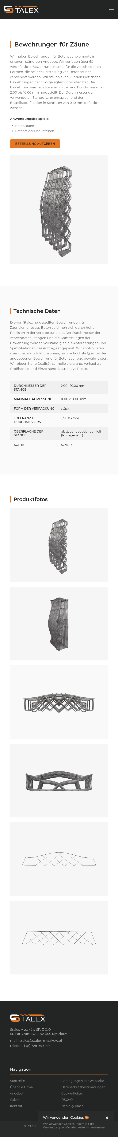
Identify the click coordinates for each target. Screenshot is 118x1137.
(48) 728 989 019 (37, 1046)
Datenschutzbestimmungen (83, 1087)
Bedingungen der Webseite (82, 1081)
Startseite (17, 1081)
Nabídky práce (72, 1106)
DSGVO (67, 1100)
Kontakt (16, 1106)
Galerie (15, 1100)
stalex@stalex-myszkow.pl (41, 1040)
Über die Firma (21, 1087)
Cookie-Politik (72, 1093)
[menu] (111, 9)
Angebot (17, 1093)
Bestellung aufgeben (35, 144)
